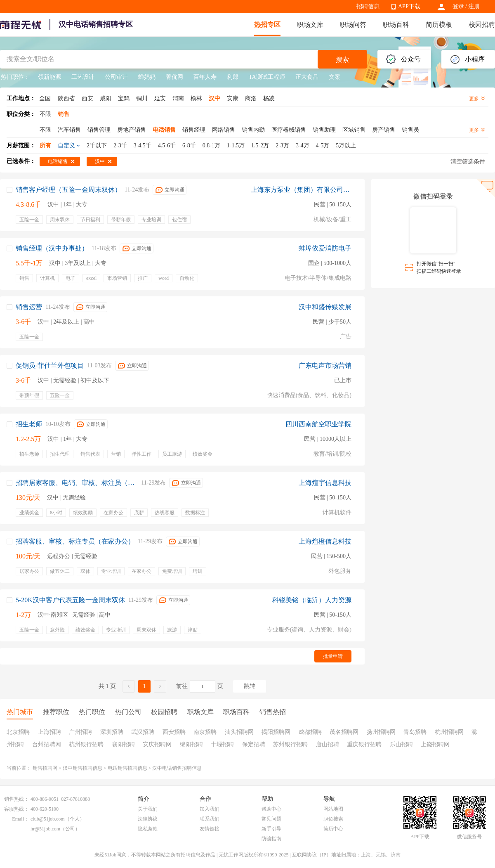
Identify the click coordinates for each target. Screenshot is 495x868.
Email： (20, 819)
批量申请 (333, 656)
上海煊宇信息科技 (325, 482)
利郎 (232, 77)
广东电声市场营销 (325, 365)
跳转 (249, 686)
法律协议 (148, 819)
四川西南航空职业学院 (318, 424)
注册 (474, 6)
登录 (458, 6)
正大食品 (306, 77)
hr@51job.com (45, 829)
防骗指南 (271, 839)
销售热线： (16, 799)
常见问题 (271, 819)
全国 (45, 98)
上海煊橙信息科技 (325, 541)
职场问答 (353, 24)
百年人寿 (205, 77)
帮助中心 (271, 809)
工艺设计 (82, 77)
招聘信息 (368, 6)
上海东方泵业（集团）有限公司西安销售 (301, 189)
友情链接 (209, 829)
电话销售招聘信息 (127, 768)
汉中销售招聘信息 (82, 768)
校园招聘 (482, 24)
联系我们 (209, 819)
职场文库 (310, 24)
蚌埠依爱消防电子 (325, 248)
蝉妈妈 (147, 77)
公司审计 (116, 77)
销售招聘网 (45, 768)
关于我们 (148, 809)
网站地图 (333, 809)
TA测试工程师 (267, 77)
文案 (334, 77)
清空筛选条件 (467, 161)
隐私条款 (148, 829)
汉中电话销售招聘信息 (177, 768)
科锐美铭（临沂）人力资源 (311, 599)
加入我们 (209, 809)
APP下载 (409, 6)
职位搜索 (333, 819)
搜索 (342, 59)
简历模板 (439, 24)
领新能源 (49, 77)
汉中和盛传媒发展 (325, 306)
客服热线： (16, 809)
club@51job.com (48, 819)
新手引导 (271, 829)
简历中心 (333, 829)
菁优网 (174, 77)
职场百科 (396, 24)
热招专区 (267, 24)
